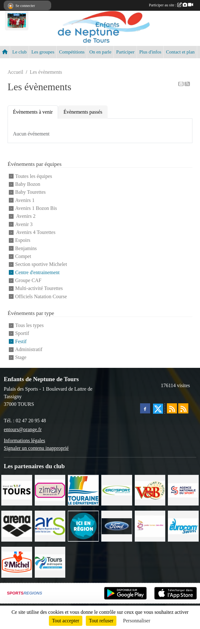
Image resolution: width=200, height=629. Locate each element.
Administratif (28, 349)
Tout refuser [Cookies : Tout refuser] (101, 620)
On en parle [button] (100, 51)
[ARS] (50, 525)
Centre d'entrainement (37, 272)
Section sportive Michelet (41, 264)
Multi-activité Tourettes (39, 288)
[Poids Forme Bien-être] (150, 525)
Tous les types (29, 325)
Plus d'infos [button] (150, 51)
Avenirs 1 (24, 200)
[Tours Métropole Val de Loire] (50, 561)
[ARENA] (16, 525)
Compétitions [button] (72, 51)
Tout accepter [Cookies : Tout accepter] (65, 620)
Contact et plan (180, 51)
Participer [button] (125, 51)
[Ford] (116, 525)
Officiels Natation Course (41, 296)
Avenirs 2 (25, 216)
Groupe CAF (28, 280)
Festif (20, 341)
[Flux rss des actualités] (172, 408)
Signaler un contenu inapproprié (36, 448)
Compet (23, 256)
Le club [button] (19, 51)
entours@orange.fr (23, 429)
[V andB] (150, 489)
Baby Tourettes (30, 192)
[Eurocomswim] (183, 525)
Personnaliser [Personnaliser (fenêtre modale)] (136, 620)
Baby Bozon (27, 184)
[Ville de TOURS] (16, 489)
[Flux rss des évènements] (183, 408)
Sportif (22, 333)
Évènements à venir (33, 112)
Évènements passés (82, 112)
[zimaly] (50, 489)
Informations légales (24, 440)
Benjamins (26, 248)
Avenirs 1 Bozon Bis (36, 208)
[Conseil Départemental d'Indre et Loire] (83, 489)
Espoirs (22, 240)
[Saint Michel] (16, 561)
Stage (20, 357)
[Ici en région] (83, 525)
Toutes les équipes (33, 176)
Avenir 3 (23, 224)
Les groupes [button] (42, 51)
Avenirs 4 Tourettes (35, 232)
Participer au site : (171, 5)
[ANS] (183, 489)
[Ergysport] (116, 489)
